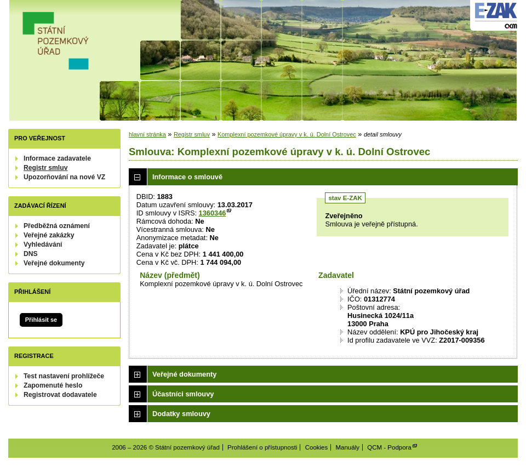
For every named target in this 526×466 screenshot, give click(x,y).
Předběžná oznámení (57, 226)
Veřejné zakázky (49, 235)
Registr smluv (45, 168)
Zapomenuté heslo (53, 385)
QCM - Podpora (389, 447)
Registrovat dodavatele (60, 395)
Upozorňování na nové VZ (64, 177)
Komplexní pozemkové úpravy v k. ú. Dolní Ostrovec (287, 134)
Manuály (347, 447)
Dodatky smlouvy (181, 414)
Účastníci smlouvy (183, 394)
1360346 (212, 213)
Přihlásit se (41, 319)
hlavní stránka (147, 134)
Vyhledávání (43, 244)
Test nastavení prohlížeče (64, 376)
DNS (31, 254)
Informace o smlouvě (187, 177)
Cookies (316, 447)
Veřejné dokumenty (54, 263)
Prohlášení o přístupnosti (262, 447)
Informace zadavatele (57, 158)
